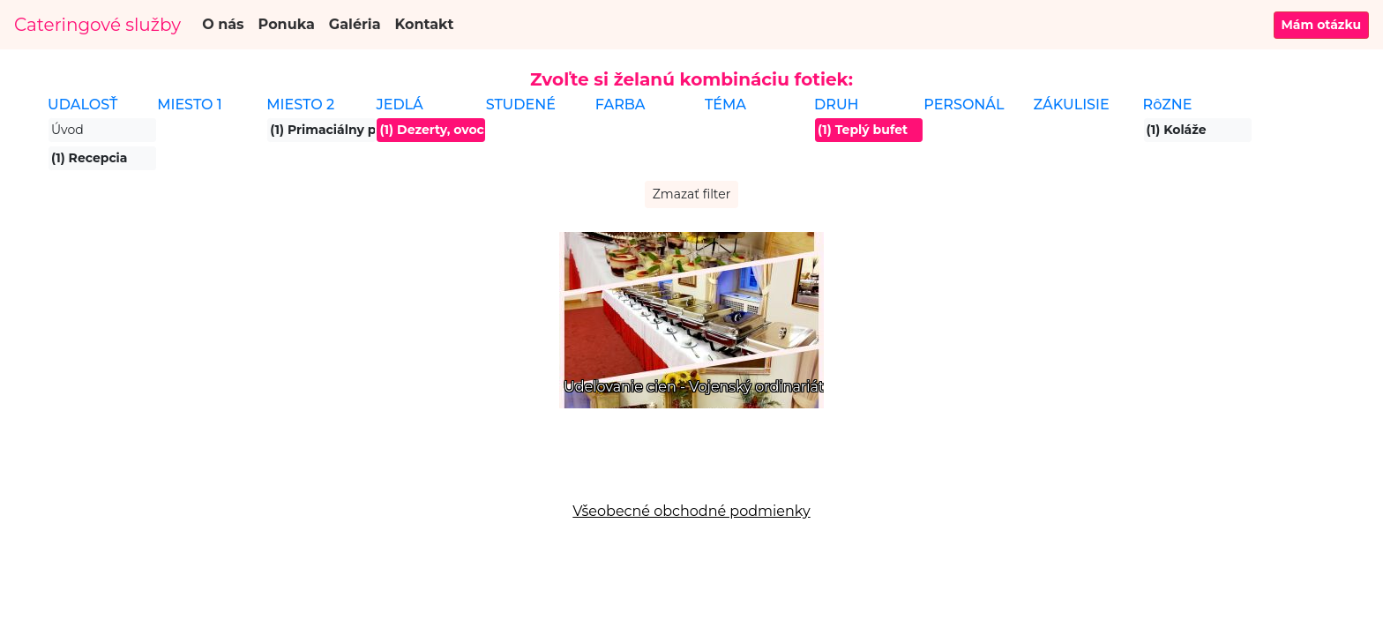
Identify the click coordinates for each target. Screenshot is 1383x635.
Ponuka (286, 24)
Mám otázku (1322, 25)
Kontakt (424, 24)
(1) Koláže (1177, 130)
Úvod (67, 130)
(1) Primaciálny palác (322, 130)
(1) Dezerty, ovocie (431, 130)
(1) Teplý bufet (863, 130)
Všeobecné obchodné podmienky (691, 511)
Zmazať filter (692, 194)
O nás (222, 24)
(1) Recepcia (89, 158)
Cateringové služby (97, 24)
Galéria (355, 24)
